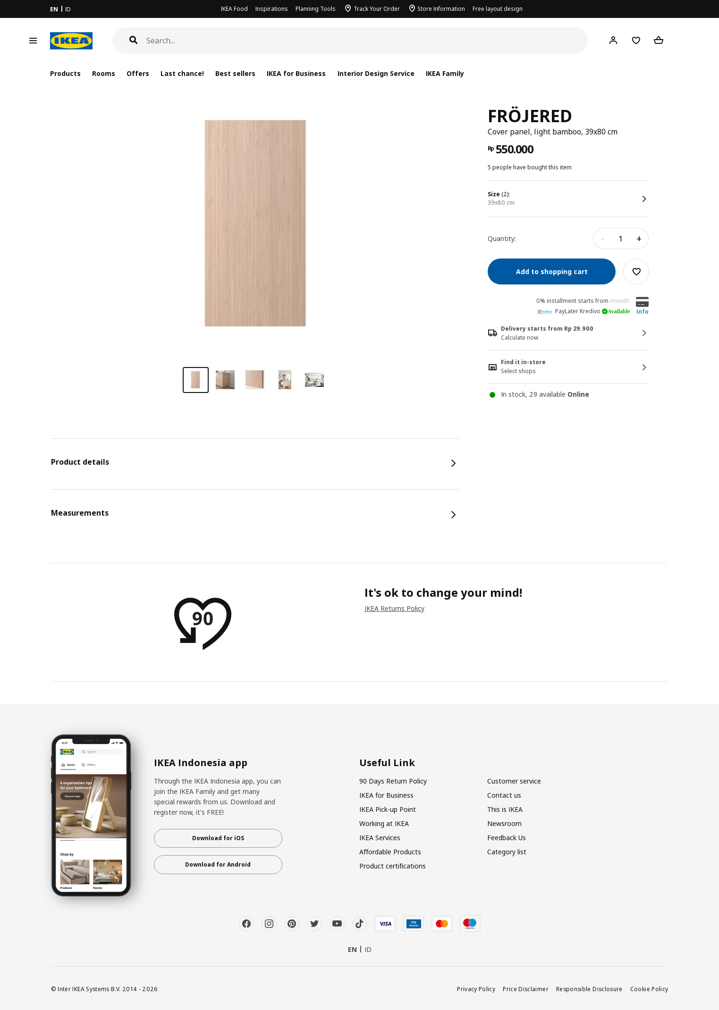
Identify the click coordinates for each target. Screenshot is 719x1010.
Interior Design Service (376, 73)
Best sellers (235, 73)
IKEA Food (234, 9)
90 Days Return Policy (393, 780)
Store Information (441, 9)
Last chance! (182, 73)
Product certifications (392, 865)
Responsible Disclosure (589, 989)
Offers (138, 73)
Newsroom (504, 823)
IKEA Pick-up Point (387, 809)
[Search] (367, 40)
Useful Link (387, 762)
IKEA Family (445, 73)
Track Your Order (377, 9)
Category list (506, 851)
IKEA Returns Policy (394, 608)
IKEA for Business (296, 73)
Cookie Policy (649, 989)
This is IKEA (505, 809)
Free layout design (498, 9)
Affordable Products (390, 851)
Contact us (504, 795)
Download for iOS (218, 838)
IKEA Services (379, 837)
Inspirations (271, 9)
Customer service (514, 780)
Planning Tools (316, 9)
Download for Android (218, 864)
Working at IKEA (384, 823)
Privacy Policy (476, 989)
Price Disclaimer (526, 989)
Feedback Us (506, 837)
